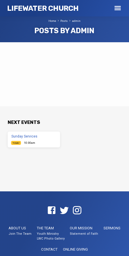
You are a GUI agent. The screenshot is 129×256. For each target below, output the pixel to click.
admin (76, 20)
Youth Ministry (48, 234)
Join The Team (20, 234)
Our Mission (81, 228)
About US (17, 228)
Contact (49, 249)
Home (52, 20)
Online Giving (75, 249)
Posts (64, 20)
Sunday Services (24, 136)
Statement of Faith (84, 234)
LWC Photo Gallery (51, 238)
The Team (45, 228)
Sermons (111, 228)
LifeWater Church (42, 8)
